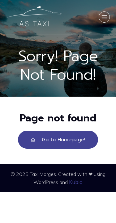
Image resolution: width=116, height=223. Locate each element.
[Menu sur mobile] (104, 17)
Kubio (76, 182)
